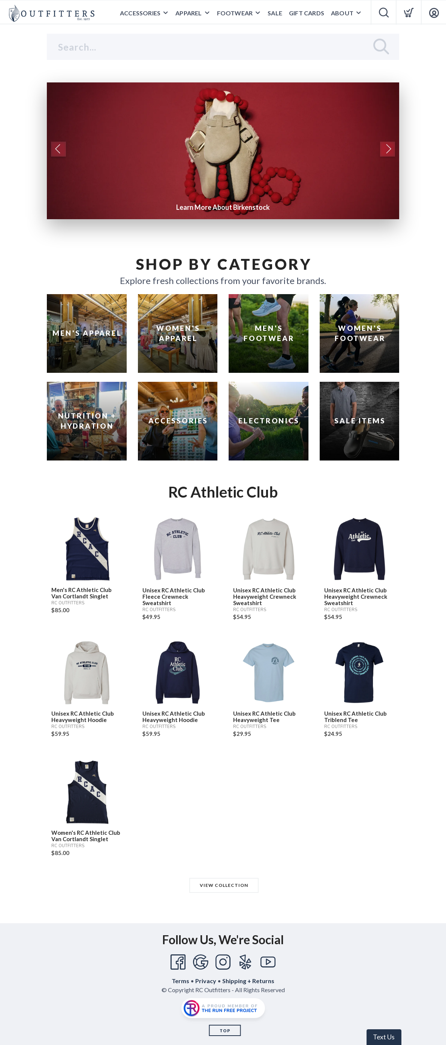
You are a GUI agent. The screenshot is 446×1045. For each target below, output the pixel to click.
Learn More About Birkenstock (223, 207)
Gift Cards (306, 12)
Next (387, 149)
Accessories (140, 12)
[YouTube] (268, 962)
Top (225, 1030)
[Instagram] (223, 962)
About (342, 12)
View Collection (224, 885)
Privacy (205, 980)
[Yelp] (245, 962)
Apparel (188, 12)
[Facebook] (178, 962)
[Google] (200, 962)
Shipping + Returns (248, 980)
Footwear (235, 12)
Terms (180, 980)
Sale (275, 12)
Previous (58, 149)
